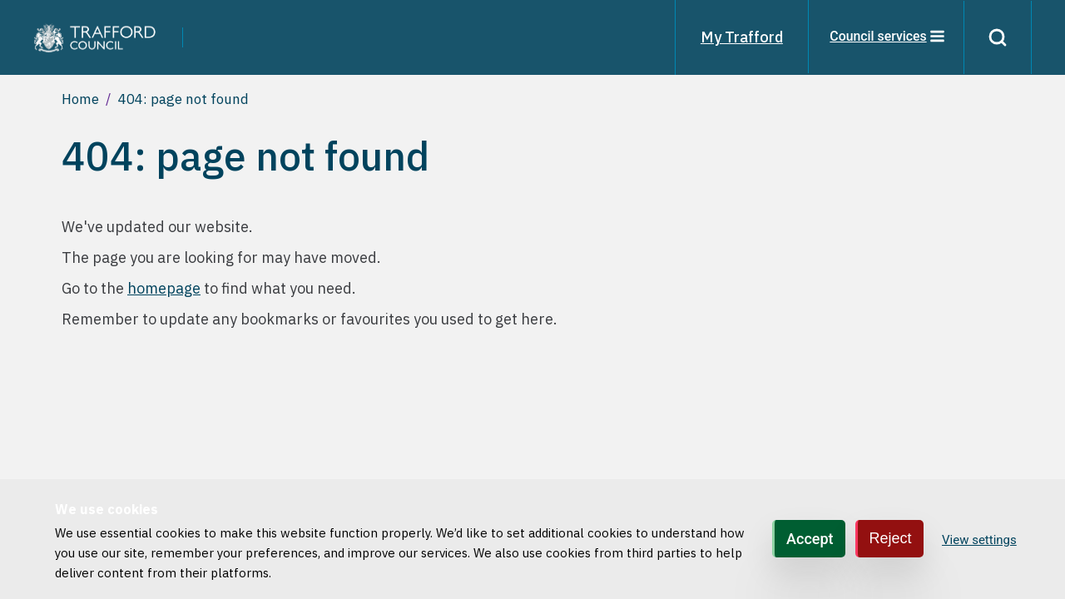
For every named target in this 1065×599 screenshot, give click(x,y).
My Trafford (740, 37)
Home (80, 99)
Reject (890, 538)
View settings (979, 539)
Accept (809, 538)
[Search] (997, 37)
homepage (164, 288)
